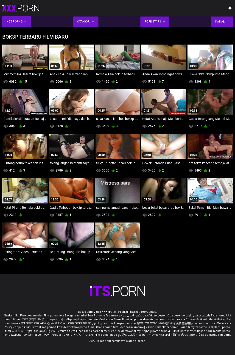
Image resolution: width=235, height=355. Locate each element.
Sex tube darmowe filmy (125, 331)
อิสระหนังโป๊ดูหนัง (45, 331)
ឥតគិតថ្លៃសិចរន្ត (166, 323)
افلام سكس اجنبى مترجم (133, 315)
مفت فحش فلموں (103, 323)
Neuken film (12, 315)
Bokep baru (204, 331)
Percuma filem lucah (70, 331)
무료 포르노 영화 (23, 331)
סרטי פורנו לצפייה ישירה (57, 334)
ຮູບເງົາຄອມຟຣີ (127, 334)
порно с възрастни (167, 319)
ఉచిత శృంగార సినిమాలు (54, 323)
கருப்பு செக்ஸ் (190, 319)
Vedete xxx (224, 323)
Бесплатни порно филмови (138, 327)
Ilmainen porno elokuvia (138, 319)
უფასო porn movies (86, 319)
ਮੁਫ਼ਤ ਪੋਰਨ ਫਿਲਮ (147, 323)
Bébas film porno (220, 334)
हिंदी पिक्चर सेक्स (30, 323)
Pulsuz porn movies (184, 331)
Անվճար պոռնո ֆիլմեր (55, 319)
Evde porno (218, 315)
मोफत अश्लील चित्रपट (80, 323)
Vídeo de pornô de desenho (167, 315)
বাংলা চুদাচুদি (29, 319)
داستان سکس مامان (198, 315)
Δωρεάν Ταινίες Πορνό (26, 334)
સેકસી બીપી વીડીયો (211, 319)
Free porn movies (31, 315)
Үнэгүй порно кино (18, 327)
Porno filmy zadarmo (193, 327)
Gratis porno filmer (96, 331)
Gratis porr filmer (110, 319)
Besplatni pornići (168, 327)
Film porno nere (54, 315)
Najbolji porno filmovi (156, 331)
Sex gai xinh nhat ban (79, 315)
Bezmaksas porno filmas (47, 327)
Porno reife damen (106, 315)
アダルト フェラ (83, 334)
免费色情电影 (185, 323)
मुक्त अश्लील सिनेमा (170, 334)
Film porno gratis (106, 334)
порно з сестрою (205, 323)
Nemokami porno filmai (80, 327)
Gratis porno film (107, 327)
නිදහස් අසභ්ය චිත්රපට (195, 334)
